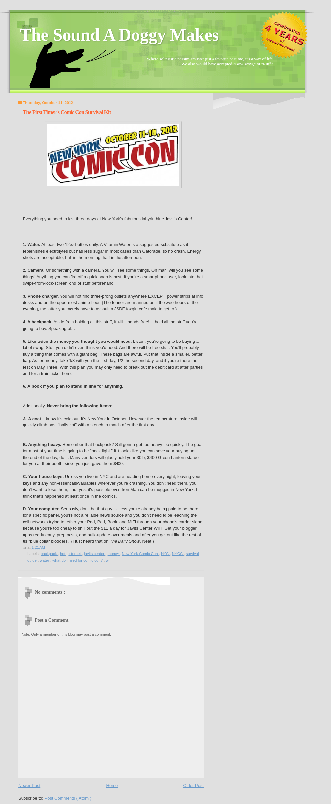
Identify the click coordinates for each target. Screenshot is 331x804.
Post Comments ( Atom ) (68, 798)
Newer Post (29, 785)
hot (63, 554)
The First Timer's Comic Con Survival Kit (67, 112)
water (45, 560)
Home (112, 785)
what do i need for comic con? (78, 560)
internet (75, 554)
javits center (94, 554)
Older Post (193, 785)
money (114, 554)
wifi (109, 560)
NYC (165, 554)
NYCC (178, 554)
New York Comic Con (140, 554)
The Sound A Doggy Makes (119, 34)
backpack (49, 554)
